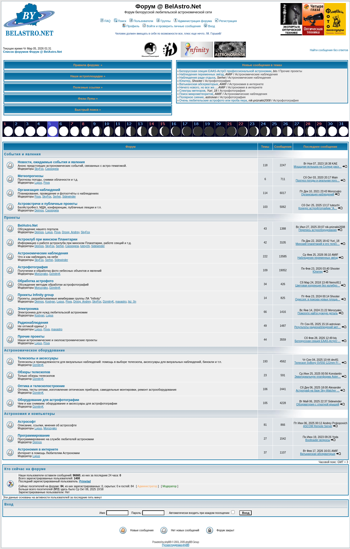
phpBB (167, 542)
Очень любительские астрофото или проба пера (213, 100)
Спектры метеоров (192, 90)
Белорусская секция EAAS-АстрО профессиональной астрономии (225, 71)
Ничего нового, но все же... (198, 87)
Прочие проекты (290, 71)
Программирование (34, 435)
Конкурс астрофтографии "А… (317, 208)
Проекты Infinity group (36, 295)
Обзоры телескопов (34, 372)
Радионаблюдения (33, 323)
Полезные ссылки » (87, 87)
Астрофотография (217, 80)
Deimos (39, 210)
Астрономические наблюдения (256, 74)
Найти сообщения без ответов (329, 50)
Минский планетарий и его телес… (318, 243)
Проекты (12, 218)
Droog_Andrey (70, 232)
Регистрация (226, 21)
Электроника (28, 309)
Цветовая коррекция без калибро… (317, 285)
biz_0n (132, 301)
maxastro (120, 301)
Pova (46, 182)
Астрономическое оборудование (34, 350)
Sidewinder (69, 196)
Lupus (38, 182)
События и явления (22, 154)
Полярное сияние (191, 97)
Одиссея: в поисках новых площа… (317, 299)
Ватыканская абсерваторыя (198, 84)
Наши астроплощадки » (87, 76)
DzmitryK (55, 273)
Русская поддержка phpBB (175, 545)
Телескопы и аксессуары (38, 358)
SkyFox (39, 168)
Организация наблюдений (39, 190)
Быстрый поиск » (88, 109)
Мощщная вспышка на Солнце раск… (318, 166)
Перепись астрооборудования (317, 230)
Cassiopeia (52, 168)
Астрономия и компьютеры (29, 414)
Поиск (120, 21)
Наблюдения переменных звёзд (201, 74)
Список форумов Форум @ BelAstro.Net (32, 51)
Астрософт (27, 422)
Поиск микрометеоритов (196, 93)
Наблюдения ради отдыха (197, 77)
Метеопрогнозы (30, 176)
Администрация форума (193, 21)
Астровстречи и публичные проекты (47, 204)
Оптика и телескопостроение (41, 386)
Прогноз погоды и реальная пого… (318, 180)
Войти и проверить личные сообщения (172, 26)
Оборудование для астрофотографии (48, 400)
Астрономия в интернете (246, 84)
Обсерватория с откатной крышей (317, 404)
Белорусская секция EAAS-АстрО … (318, 341)
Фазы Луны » (88, 98)
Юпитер (184, 80)
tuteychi (85, 246)
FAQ (105, 21)
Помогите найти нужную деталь (318, 313)
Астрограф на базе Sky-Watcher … (317, 390)
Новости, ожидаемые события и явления (51, 162)
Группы (163, 21)
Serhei (57, 196)
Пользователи (141, 21)
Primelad (85, 481)
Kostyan (50, 301)
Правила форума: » (87, 65)
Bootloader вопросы (317, 440)
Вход (209, 26)
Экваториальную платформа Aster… (317, 376)
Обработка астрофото (35, 281)
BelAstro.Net (28, 225)
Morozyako (41, 273)
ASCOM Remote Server (317, 426)
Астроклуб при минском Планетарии (47, 239)
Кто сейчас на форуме (25, 469)
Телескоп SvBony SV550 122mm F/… (317, 362)
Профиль (131, 26)
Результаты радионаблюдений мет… (317, 327)
